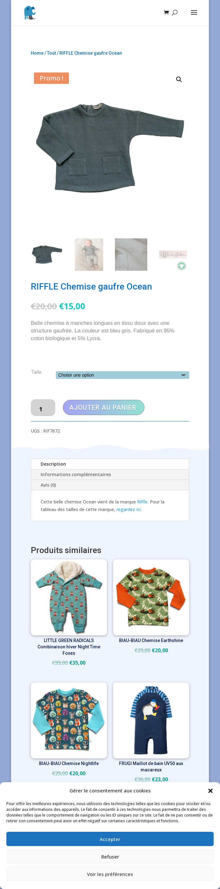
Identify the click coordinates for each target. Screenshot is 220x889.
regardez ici (129, 509)
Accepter (110, 839)
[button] (210, 791)
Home (37, 53)
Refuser (110, 856)
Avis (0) (48, 485)
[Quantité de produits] (43, 407)
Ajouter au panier (102, 407)
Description (53, 464)
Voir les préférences (110, 874)
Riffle (142, 502)
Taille (36, 372)
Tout (51, 53)
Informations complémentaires (76, 474)
